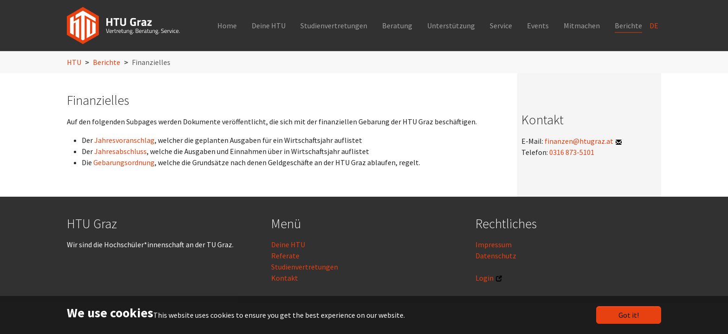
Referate (285, 255)
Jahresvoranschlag (124, 140)
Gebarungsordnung (124, 162)
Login (484, 278)
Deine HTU (288, 244)
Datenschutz (495, 255)
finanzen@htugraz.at (579, 141)
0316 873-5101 (571, 152)
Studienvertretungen (304, 266)
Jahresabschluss (120, 151)
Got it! (628, 315)
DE (655, 25)
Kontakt (284, 278)
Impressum (493, 244)
